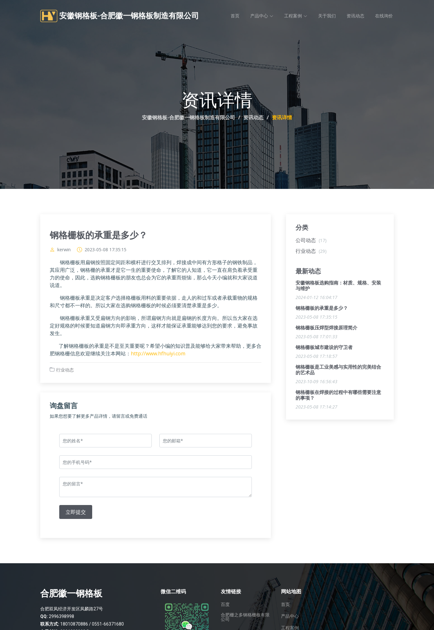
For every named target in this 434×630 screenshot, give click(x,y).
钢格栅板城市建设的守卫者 (324, 348)
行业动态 (65, 370)
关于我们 (327, 15)
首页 (235, 15)
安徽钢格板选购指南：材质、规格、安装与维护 (338, 286)
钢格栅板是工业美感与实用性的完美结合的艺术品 (338, 370)
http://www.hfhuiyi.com (158, 354)
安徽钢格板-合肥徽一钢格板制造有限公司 (188, 117)
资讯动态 (355, 15)
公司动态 (311, 240)
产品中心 (290, 616)
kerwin (64, 250)
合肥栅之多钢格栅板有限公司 (245, 617)
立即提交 (76, 512)
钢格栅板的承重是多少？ (322, 309)
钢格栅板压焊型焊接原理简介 (326, 328)
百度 (225, 604)
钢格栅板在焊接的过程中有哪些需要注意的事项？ (338, 396)
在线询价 (384, 15)
